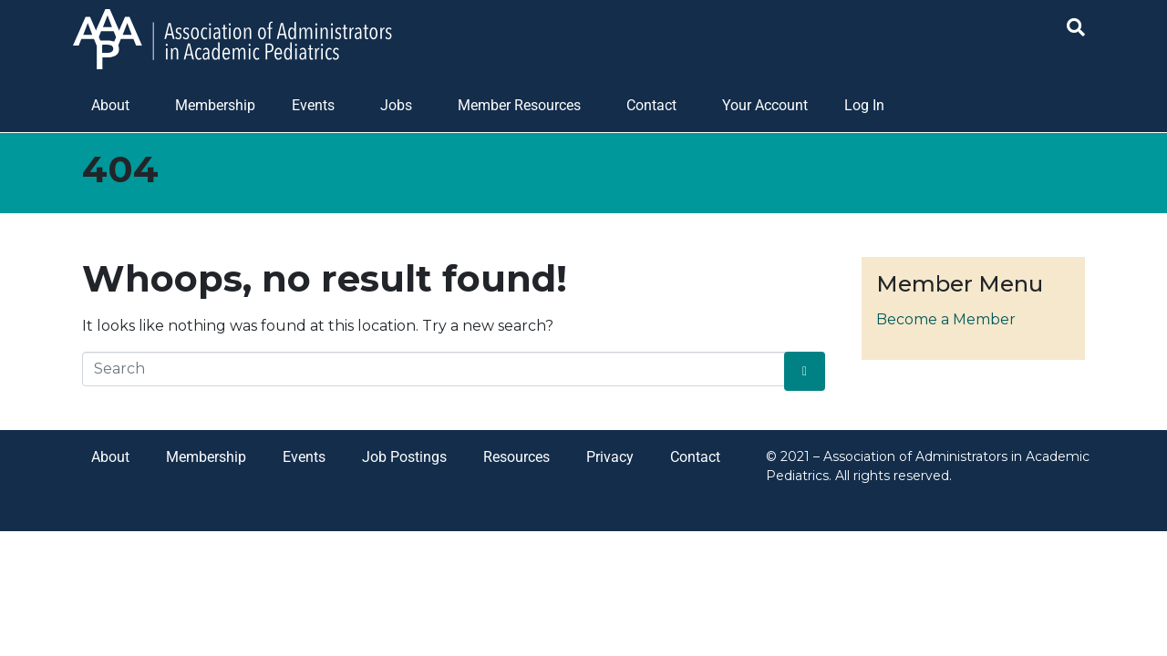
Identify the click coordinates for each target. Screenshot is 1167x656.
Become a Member (946, 319)
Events (313, 105)
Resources (516, 457)
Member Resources (519, 105)
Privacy (610, 457)
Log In (864, 105)
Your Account (765, 105)
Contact (651, 105)
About (110, 105)
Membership (215, 105)
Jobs (396, 105)
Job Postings (404, 457)
